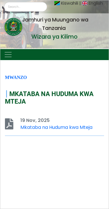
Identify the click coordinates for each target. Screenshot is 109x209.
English (96, 3)
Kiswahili (69, 3)
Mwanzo (16, 77)
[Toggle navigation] (8, 54)
